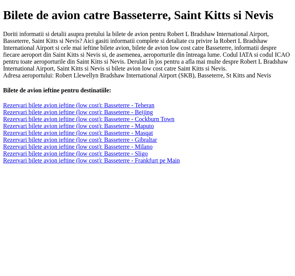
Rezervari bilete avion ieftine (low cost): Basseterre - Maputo (78, 126)
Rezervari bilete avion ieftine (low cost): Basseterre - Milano (77, 146)
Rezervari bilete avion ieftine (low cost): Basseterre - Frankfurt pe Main (91, 160)
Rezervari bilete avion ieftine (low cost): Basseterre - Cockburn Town (88, 119)
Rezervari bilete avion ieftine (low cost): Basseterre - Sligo (75, 153)
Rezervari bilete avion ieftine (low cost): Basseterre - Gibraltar (80, 139)
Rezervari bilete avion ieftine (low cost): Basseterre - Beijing (78, 112)
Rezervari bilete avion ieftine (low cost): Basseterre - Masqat (78, 133)
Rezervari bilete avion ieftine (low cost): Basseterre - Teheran (78, 105)
